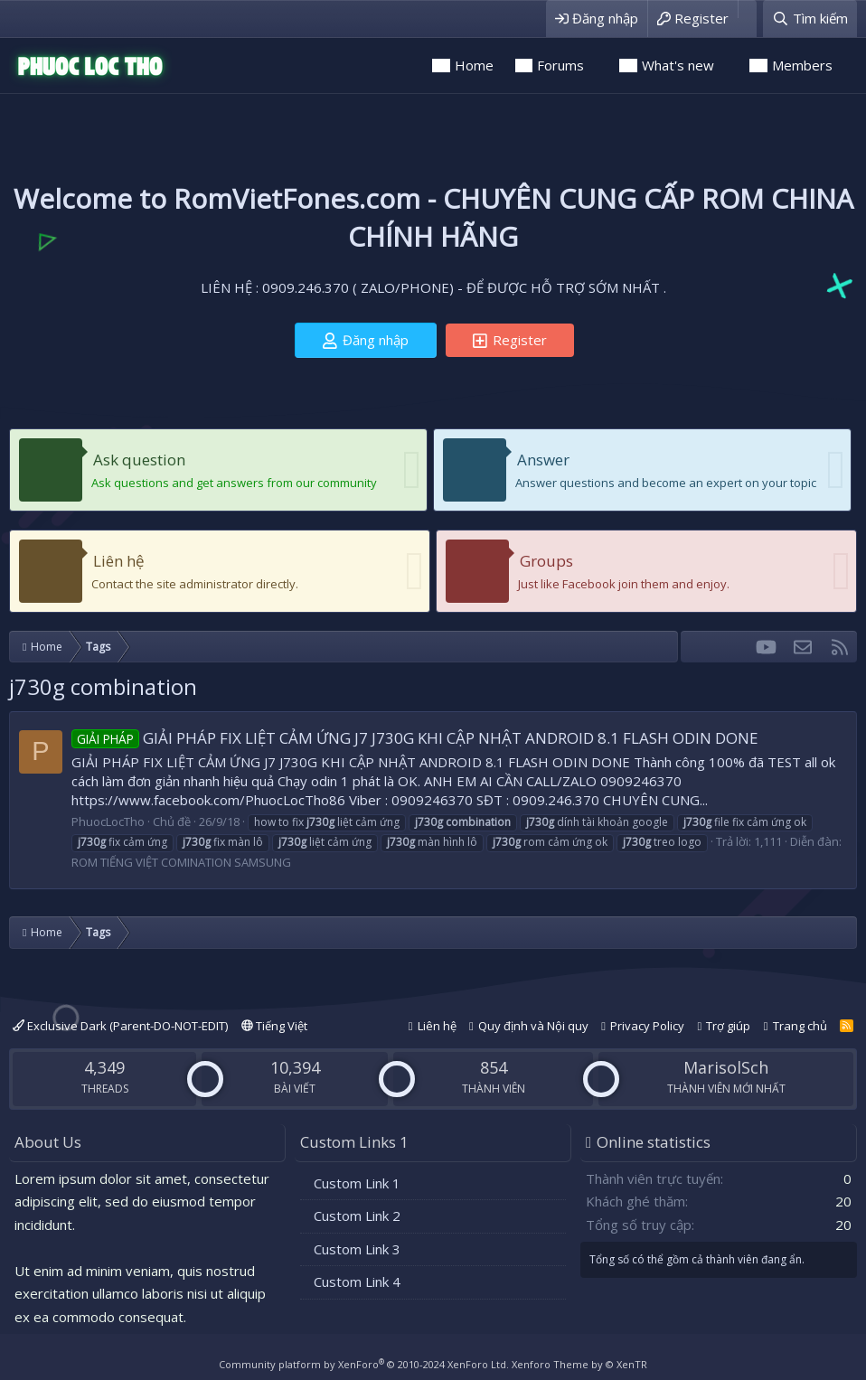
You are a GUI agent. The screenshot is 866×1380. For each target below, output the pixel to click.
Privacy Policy (647, 1026)
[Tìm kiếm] (810, 18)
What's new (678, 65)
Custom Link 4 (357, 1281)
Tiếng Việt (274, 1026)
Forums (560, 65)
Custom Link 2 (357, 1215)
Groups (546, 560)
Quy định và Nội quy (533, 1026)
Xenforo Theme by (579, 1364)
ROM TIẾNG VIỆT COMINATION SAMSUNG (181, 862)
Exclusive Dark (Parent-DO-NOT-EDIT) (120, 1026)
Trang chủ (800, 1026)
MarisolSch (725, 1067)
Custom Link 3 (357, 1249)
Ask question (139, 459)
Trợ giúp (728, 1026)
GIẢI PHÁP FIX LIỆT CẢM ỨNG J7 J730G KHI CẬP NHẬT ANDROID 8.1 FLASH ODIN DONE (414, 738)
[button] (596, 65)
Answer (543, 459)
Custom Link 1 (357, 1183)
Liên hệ (119, 560)
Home (474, 65)
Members (802, 65)
